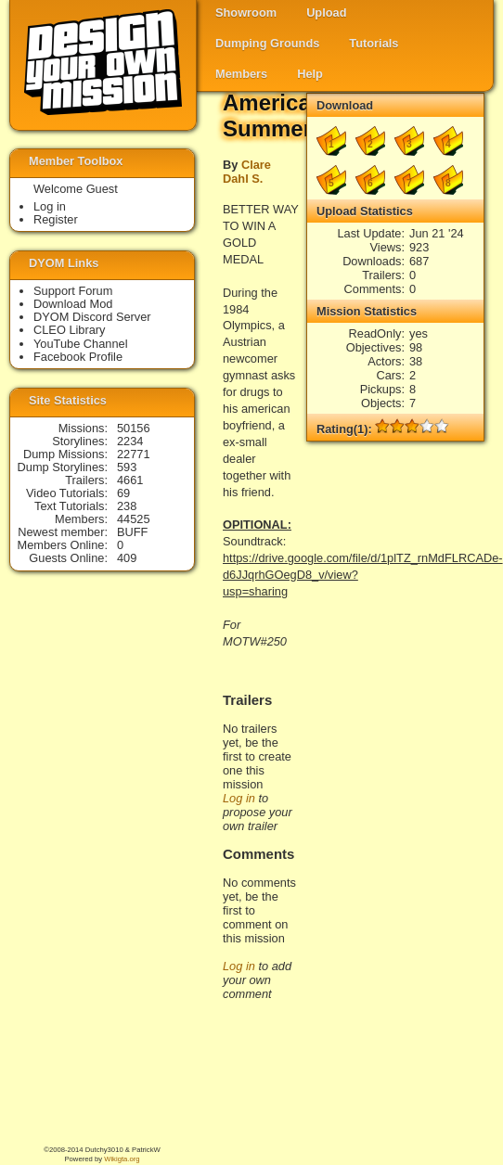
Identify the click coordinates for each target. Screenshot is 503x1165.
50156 (133, 428)
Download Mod (72, 304)
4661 (130, 480)
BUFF (132, 532)
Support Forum (72, 291)
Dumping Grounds (267, 43)
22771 (133, 454)
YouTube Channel (80, 344)
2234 (130, 441)
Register (55, 219)
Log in (239, 798)
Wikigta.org (121, 1159)
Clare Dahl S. (247, 172)
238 (126, 506)
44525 (133, 519)
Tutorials (373, 43)
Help (310, 74)
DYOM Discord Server (92, 317)
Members (241, 74)
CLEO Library (69, 330)
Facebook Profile (78, 357)
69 (123, 493)
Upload (326, 12)
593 (126, 467)
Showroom (246, 12)
